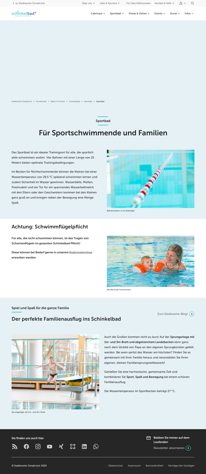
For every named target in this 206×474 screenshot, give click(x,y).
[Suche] (192, 3)
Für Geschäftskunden (138, 3)
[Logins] (183, 3)
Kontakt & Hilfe (165, 3)
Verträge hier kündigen (181, 465)
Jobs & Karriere (110, 3)
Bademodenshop (80, 252)
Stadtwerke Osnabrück (28, 3)
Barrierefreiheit (154, 465)
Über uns (89, 3)
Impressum (134, 465)
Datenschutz (115, 465)
